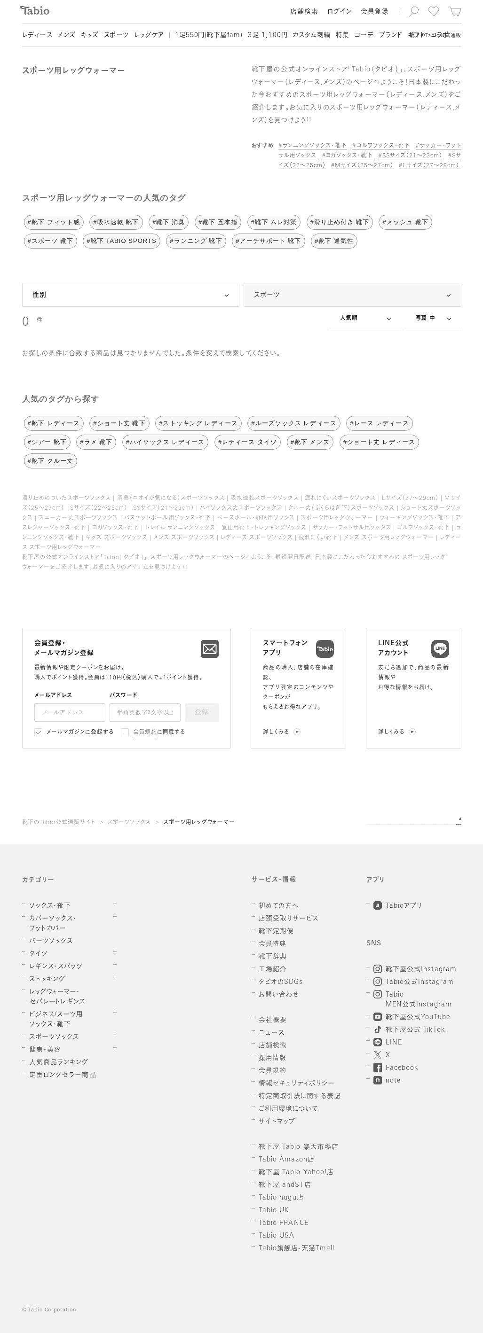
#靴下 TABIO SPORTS (121, 240)
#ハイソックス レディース (165, 441)
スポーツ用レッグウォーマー (199, 823)
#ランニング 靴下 (196, 240)
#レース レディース (379, 423)
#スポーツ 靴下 (50, 240)
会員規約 (145, 732)
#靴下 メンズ (310, 441)
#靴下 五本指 (218, 222)
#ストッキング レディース (198, 423)
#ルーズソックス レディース (293, 423)
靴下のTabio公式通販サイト (58, 823)
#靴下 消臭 (168, 222)
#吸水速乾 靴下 (116, 222)
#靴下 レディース (54, 423)
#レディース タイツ (247, 441)
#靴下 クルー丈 (50, 460)
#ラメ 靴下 (96, 441)
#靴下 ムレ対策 (274, 222)
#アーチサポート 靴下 (268, 240)
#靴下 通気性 (334, 240)
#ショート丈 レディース (379, 441)
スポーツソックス (129, 823)
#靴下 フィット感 (54, 222)
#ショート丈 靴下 (119, 423)
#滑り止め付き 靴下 (339, 222)
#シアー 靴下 (47, 441)
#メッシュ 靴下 (405, 222)
